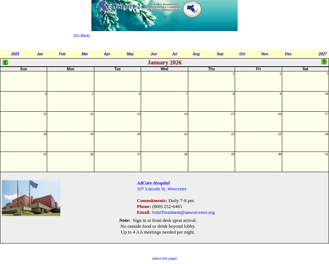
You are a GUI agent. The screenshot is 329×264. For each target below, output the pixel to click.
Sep (220, 54)
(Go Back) (82, 36)
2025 (15, 54)
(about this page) (164, 258)
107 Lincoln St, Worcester (161, 189)
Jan (40, 54)
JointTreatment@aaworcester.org (183, 212)
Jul (174, 54)
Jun (154, 54)
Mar (85, 54)
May (130, 54)
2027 (323, 54)
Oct (242, 54)
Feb (62, 54)
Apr (107, 54)
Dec (288, 54)
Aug (196, 54)
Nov (264, 54)
